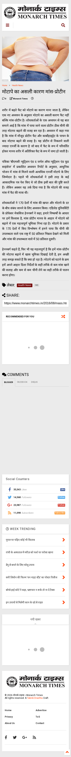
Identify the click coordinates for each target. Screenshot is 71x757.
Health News (17, 85)
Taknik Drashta (35, 698)
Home (4, 85)
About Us (10, 723)
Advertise (41, 710)
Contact (40, 723)
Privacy (9, 716)
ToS (38, 716)
